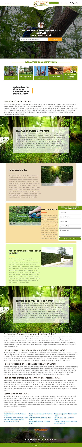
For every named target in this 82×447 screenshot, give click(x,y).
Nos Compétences (9, 3)
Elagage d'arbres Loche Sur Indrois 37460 (40, 419)
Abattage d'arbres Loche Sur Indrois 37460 (40, 415)
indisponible (32, 439)
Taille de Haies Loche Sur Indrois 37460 (64, 419)
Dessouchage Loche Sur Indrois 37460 (16, 418)
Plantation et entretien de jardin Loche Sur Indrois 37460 (14, 420)
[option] (10, 73)
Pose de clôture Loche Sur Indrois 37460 (14, 415)
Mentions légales (46, 445)
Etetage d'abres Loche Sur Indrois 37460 (39, 422)
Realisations (54, 3)
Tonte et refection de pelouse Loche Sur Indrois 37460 (65, 422)
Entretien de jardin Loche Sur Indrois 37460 (65, 415)
